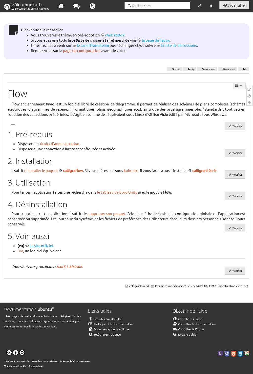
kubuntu (131, 170)
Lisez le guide (184, 334)
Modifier (237, 126)
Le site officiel (41, 245)
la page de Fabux (156, 40)
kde (243, 69)
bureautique (207, 69)
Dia (20, 250)
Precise (174, 69)
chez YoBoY (114, 35)
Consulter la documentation (194, 324)
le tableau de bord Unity (117, 192)
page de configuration (82, 50)
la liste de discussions (179, 45)
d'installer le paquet (41, 170)
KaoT (61, 266)
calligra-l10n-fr (204, 170)
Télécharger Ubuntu (104, 334)
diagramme (227, 69)
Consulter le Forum (188, 329)
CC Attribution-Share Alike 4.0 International (23, 366)
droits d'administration (59, 143)
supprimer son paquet (106, 213)
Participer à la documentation (111, 324)
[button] (199, 6)
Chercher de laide (187, 319)
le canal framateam (93, 45)
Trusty (189, 69)
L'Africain (74, 266)
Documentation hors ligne (108, 329)
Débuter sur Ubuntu (104, 319)
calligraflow (73, 170)
